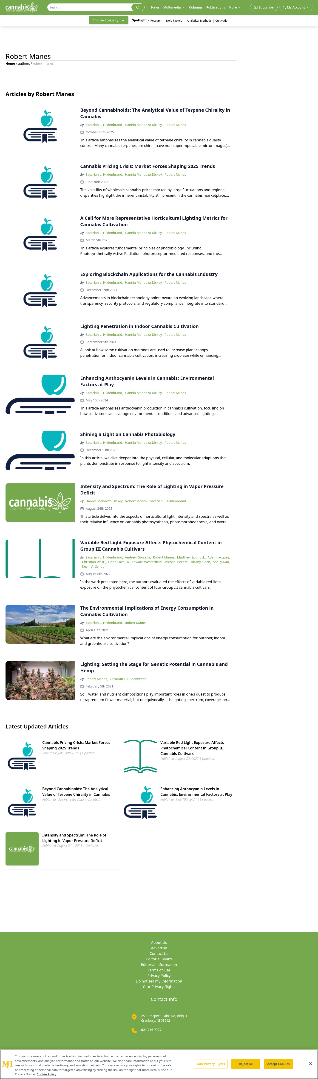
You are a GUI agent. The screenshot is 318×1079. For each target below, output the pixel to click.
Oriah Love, (116, 562)
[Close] (311, 1064)
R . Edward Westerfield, (145, 562)
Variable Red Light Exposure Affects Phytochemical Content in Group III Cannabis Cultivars (192, 748)
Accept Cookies (278, 1064)
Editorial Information (159, 964)
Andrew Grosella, (138, 557)
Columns (196, 7)
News (155, 7)
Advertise (159, 947)
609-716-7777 (151, 1029)
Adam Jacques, (218, 557)
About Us (159, 942)
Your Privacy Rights (158, 986)
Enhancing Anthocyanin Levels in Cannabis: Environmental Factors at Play (196, 791)
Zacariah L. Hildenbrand (167, 501)
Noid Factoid (174, 21)
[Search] (89, 7)
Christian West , (94, 562)
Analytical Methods (199, 21)
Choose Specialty (108, 20)
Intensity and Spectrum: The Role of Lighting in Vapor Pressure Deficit (74, 838)
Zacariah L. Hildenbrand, (104, 125)
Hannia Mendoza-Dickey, (144, 125)
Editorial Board (159, 959)
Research (156, 21)
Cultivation (222, 21)
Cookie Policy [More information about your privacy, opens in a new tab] (47, 1074)
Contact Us (159, 953)
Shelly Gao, (221, 562)
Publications (215, 7)
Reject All (246, 1064)
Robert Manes (175, 125)
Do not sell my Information (159, 981)
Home (10, 63)
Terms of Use (159, 970)
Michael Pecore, (176, 562)
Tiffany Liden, (200, 562)
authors (24, 63)
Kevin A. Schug (93, 566)
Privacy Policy (159, 975)
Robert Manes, (136, 501)
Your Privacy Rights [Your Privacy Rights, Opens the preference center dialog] (210, 1064)
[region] (159, 1064)
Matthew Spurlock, (191, 557)
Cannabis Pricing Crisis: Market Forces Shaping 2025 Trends (76, 745)
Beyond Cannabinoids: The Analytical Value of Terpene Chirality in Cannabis (76, 791)
